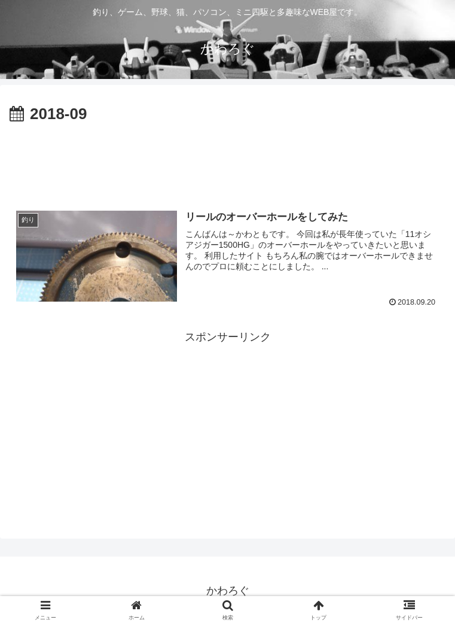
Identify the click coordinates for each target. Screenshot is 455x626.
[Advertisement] (227, 160)
